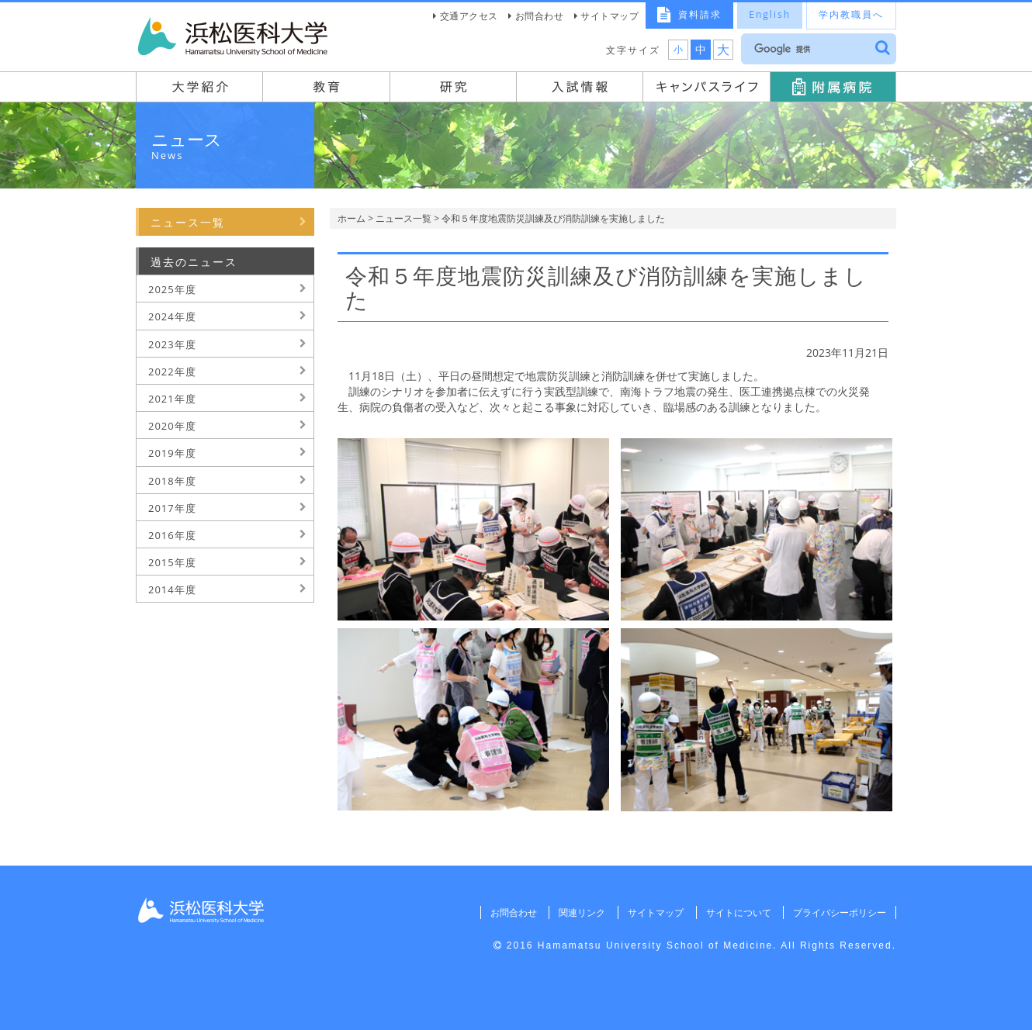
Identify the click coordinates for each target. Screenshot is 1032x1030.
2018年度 (172, 481)
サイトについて (738, 912)
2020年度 (172, 426)
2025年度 (172, 289)
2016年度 (172, 535)
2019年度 (172, 453)
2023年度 (172, 344)
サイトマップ (609, 15)
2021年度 (172, 399)
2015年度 (172, 562)
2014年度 (172, 589)
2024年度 (172, 316)
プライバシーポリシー (839, 912)
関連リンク (582, 912)
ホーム (351, 218)
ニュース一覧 (403, 218)
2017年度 (172, 508)
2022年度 (172, 371)
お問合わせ (539, 15)
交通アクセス (469, 15)
